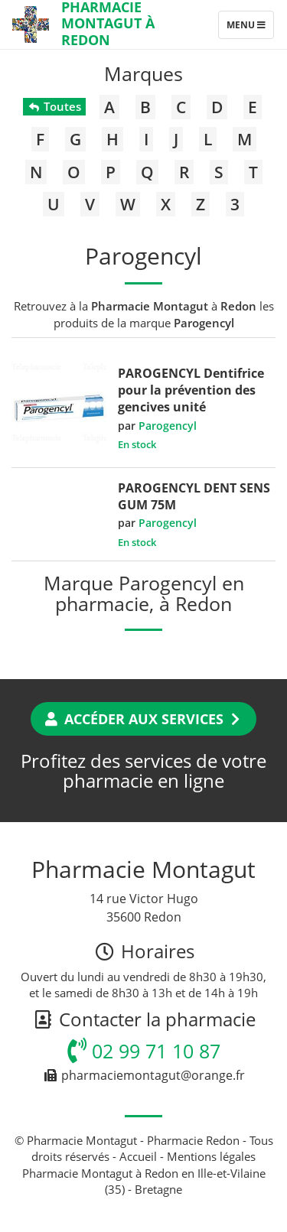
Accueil (138, 1156)
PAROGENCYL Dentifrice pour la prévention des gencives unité (191, 390)
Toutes (54, 106)
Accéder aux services (143, 719)
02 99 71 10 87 (143, 1051)
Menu (250, 28)
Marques (143, 73)
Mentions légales (211, 1156)
